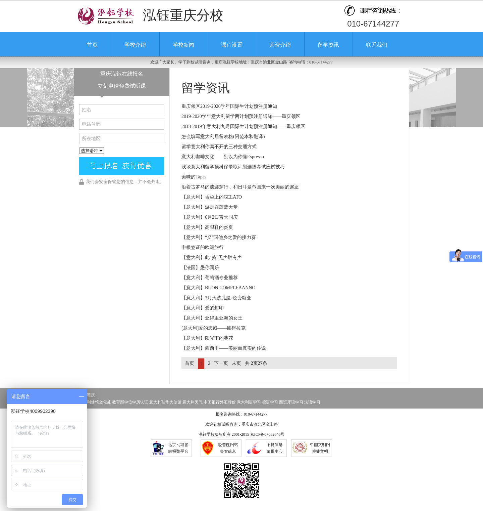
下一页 (221, 363)
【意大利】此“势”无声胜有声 (211, 257)
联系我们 (376, 45)
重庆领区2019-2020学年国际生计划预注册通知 (229, 106)
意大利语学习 (249, 402)
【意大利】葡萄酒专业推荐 (209, 277)
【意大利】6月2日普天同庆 (209, 217)
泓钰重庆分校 (183, 15)
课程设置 (232, 45)
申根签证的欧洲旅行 (202, 247)
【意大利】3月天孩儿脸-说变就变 (216, 297)
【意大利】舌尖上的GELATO (211, 197)
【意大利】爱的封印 (202, 307)
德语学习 (270, 402)
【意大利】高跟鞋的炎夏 (207, 227)
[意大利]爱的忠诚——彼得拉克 (213, 328)
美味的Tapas (193, 176)
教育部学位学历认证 (130, 402)
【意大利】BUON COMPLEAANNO (218, 287)
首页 (92, 45)
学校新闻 (183, 45)
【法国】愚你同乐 (200, 267)
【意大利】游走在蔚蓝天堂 (209, 207)
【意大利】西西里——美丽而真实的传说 (223, 348)
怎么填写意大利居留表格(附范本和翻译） (224, 136)
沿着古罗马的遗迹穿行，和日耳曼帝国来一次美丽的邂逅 (240, 186)
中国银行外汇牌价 (220, 402)
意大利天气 (192, 402)
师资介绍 (280, 45)
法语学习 (312, 402)
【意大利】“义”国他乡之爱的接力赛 (218, 237)
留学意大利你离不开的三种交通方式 (219, 146)
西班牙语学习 (291, 402)
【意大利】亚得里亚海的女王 (212, 318)
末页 (236, 363)
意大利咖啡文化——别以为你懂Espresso (222, 156)
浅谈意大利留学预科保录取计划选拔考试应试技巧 (233, 166)
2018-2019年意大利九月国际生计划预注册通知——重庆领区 (243, 126)
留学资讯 (328, 45)
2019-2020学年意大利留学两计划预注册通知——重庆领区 (241, 116)
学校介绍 (135, 45)
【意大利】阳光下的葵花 (207, 338)
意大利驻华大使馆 (165, 402)
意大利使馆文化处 (95, 402)
